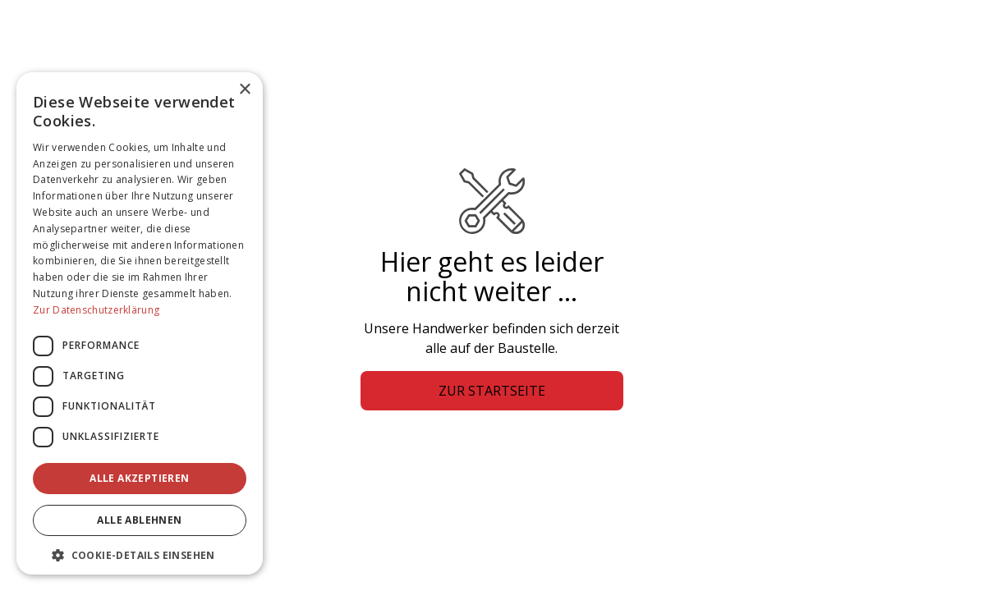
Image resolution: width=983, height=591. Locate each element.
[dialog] (139, 323)
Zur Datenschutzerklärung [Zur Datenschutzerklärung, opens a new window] (96, 310)
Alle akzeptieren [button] (139, 478)
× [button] (244, 90)
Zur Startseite (492, 391)
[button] (139, 555)
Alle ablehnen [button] (139, 520)
